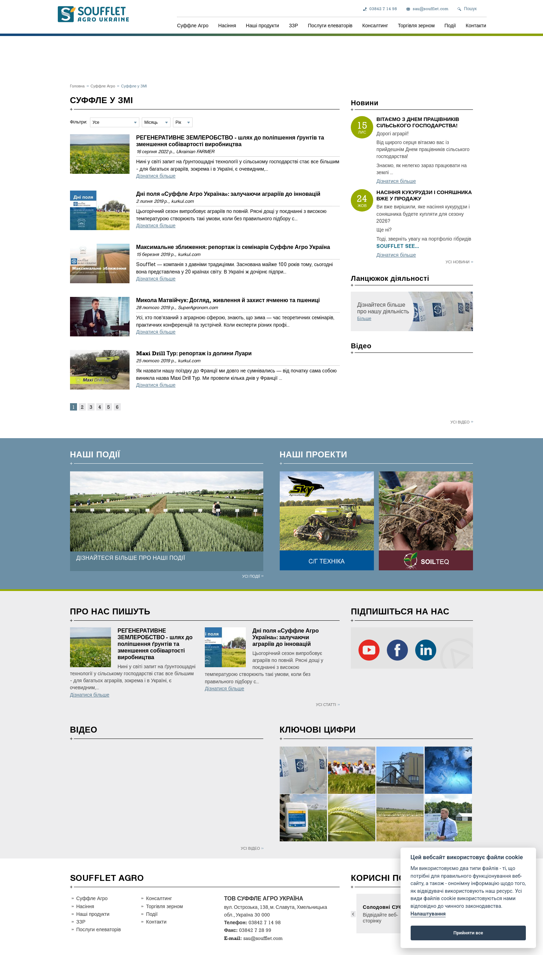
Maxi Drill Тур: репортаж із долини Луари (194, 353)
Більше (364, 318)
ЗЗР (293, 25)
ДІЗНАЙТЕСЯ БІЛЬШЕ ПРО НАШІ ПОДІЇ (130, 558)
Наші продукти (262, 25)
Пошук (470, 8)
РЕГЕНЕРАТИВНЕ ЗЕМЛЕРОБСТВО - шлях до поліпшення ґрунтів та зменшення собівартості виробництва (230, 141)
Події (450, 25)
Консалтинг (375, 25)
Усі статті (326, 704)
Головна (77, 86)
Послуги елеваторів (330, 25)
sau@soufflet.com (430, 8)
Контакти (476, 25)
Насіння (227, 25)
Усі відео (460, 422)
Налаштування (428, 914)
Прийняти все (468, 932)
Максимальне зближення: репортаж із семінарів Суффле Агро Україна (233, 247)
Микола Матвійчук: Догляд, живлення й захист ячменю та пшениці (228, 300)
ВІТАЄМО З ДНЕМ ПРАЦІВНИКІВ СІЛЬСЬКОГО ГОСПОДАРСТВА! (417, 122)
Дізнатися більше (156, 176)
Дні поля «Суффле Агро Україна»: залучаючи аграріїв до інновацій (228, 194)
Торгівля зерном (416, 25)
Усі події (251, 576)
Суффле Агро (193, 25)
